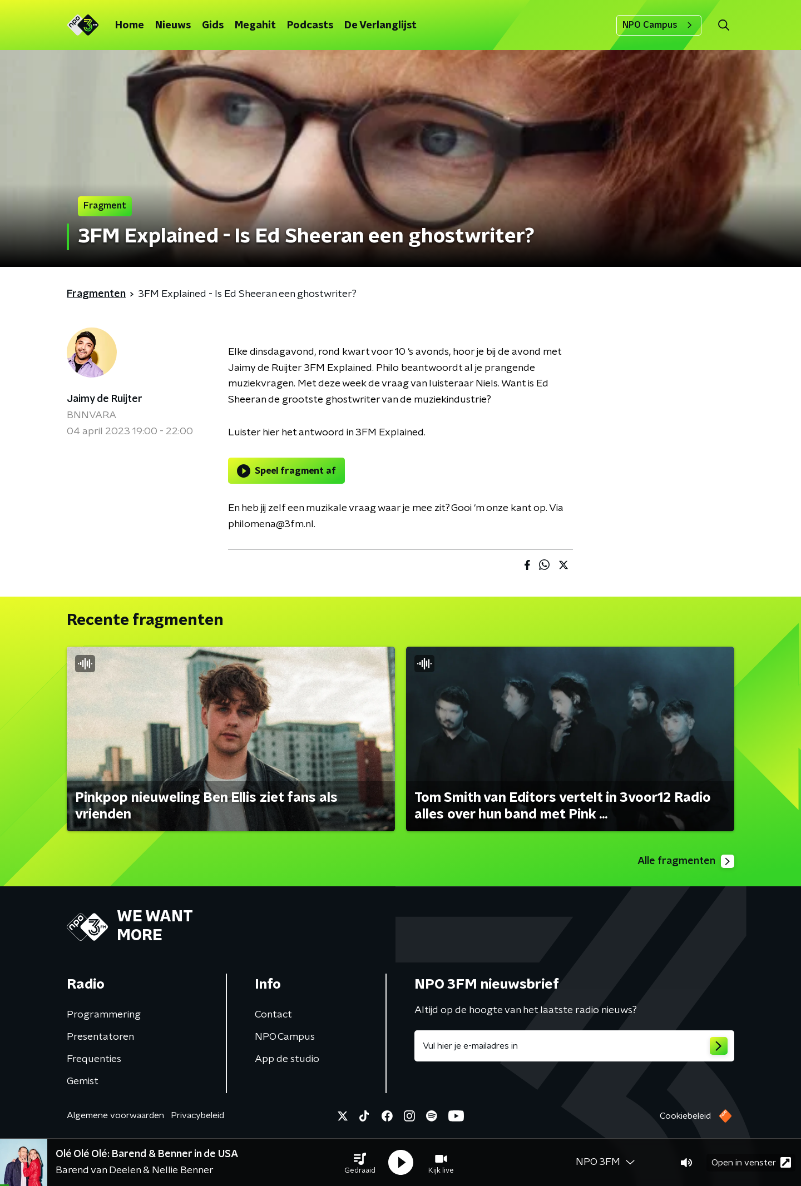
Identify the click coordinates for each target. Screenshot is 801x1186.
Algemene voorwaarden (115, 1115)
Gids (213, 26)
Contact (273, 1015)
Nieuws (173, 26)
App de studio (287, 1059)
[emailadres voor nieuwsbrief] (574, 1045)
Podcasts (310, 26)
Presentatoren (100, 1037)
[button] (360, 1162)
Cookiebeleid (685, 1115)
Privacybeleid (197, 1115)
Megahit (255, 26)
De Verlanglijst (380, 26)
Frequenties (94, 1059)
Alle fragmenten (685, 861)
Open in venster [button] (751, 1162)
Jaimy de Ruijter (104, 399)
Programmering (104, 1015)
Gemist (82, 1081)
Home (129, 26)
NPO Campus (658, 25)
